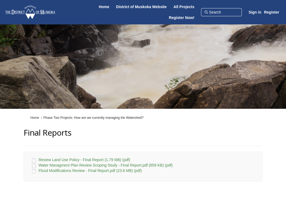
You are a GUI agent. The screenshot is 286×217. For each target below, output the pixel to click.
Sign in (255, 12)
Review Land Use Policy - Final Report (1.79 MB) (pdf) (84, 160)
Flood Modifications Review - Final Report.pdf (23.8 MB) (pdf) (90, 170)
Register (271, 12)
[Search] (221, 12)
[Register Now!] (181, 17)
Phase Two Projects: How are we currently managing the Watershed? (93, 118)
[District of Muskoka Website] (141, 6)
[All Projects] (184, 6)
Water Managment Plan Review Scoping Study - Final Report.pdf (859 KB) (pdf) (106, 165)
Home (34, 118)
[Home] (104, 6)
